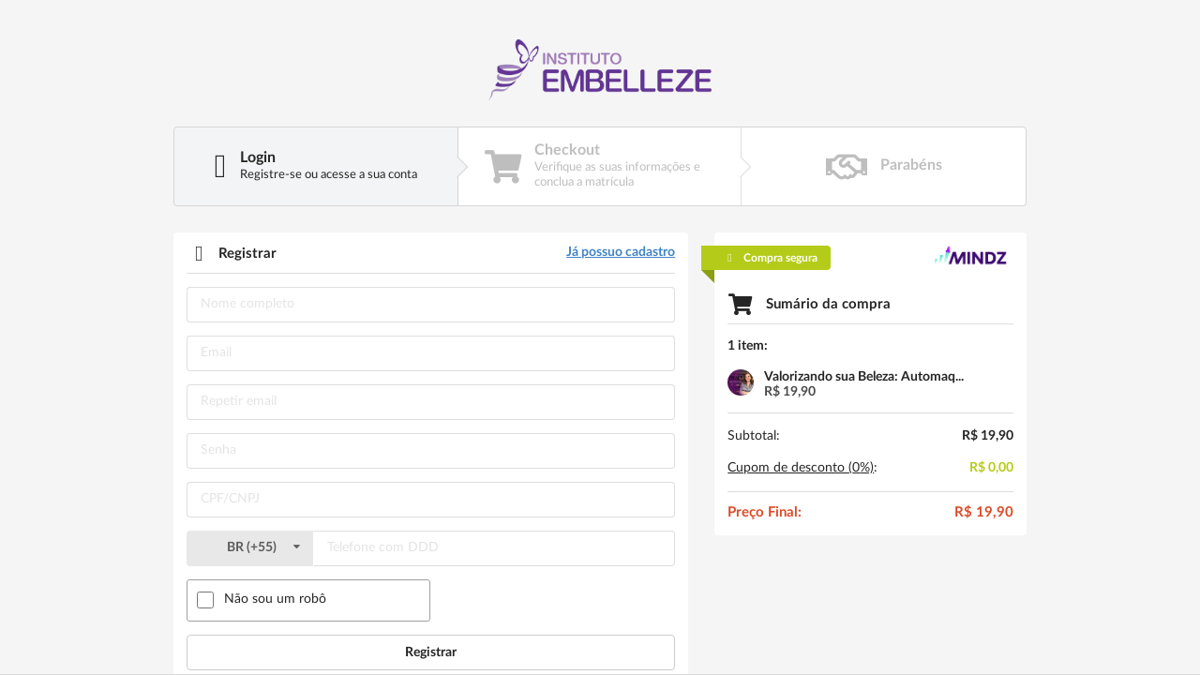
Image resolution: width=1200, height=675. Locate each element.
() (249, 547)
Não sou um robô (275, 599)
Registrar (431, 652)
